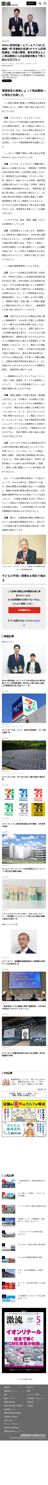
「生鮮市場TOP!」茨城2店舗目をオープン (32, 1182)
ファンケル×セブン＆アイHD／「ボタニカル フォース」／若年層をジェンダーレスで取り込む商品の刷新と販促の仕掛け (23, 916)
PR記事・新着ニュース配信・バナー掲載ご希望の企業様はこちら (24, 1094)
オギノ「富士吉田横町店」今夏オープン (31, 1271)
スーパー (5, 63)
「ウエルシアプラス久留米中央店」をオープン (31, 1233)
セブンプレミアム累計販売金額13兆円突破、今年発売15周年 (23, 825)
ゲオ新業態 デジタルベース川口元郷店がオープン (31, 1297)
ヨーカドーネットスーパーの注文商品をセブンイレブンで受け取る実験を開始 (23, 870)
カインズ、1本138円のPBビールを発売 (31, 1284)
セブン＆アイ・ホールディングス (26, 63)
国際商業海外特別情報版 (12, 1413)
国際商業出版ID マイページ (13, 1431)
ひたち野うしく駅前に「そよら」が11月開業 (31, 1194)
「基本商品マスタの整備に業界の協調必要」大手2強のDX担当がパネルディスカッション (24, 1007)
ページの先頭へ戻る (25, 1379)
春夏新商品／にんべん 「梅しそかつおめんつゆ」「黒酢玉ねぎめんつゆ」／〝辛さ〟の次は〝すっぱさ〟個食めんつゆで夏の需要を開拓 (28, 1081)
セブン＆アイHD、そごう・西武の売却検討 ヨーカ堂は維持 (24, 731)
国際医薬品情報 (9, 1402)
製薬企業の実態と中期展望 (13, 1405)
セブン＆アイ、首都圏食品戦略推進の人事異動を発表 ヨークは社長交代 (24, 962)
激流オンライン (8, 70)
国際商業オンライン (11, 1391)
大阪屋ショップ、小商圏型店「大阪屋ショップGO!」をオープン (31, 1220)
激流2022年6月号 (7, 65)
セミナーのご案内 (33, 1394)
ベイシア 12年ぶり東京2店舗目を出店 (32, 1206)
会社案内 (30, 1405)
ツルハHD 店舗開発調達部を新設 (30, 1257)
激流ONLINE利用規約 (11, 1427)
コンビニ (11, 63)
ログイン (31, 3)
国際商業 (7, 1387)
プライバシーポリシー (11, 1424)
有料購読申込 (24, 610)
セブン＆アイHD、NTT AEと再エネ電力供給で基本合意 (23, 778)
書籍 (28, 1391)
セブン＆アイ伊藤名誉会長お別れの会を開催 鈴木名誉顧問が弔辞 (23, 1054)
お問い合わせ (8, 1420)
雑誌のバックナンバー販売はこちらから (25, 1370)
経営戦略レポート (10, 1409)
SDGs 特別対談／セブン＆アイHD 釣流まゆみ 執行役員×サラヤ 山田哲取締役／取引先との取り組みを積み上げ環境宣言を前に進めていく (23, 683)
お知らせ (30, 1387)
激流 (5, 1394)
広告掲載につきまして (34, 1398)
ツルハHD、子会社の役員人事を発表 (31, 1244)
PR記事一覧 (41, 1089)
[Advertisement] (24, 1155)
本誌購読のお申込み (11, 1416)
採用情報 (30, 1402)
